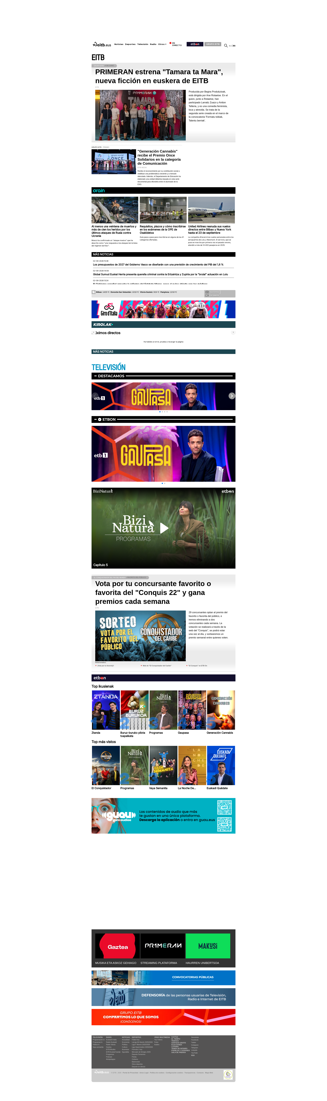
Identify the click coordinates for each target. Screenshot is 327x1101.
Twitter (193, 1042)
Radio (153, 44)
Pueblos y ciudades (180, 1050)
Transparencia (189, 1073)
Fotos (156, 1042)
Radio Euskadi (111, 1042)
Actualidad (126, 1040)
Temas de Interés (179, 1048)
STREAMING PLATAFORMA (159, 962)
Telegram (194, 1048)
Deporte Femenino (138, 1054)
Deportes (130, 44)
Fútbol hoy (135, 1040)
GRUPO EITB (213, 44)
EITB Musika (110, 1049)
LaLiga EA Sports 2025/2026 (142, 1042)
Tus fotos (212, 292)
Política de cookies (157, 1073)
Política (124, 1044)
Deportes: (136, 1037)
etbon (109, 419)
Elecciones (176, 1045)
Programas (110, 1054)
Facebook (194, 1040)
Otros (161, 44)
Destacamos (111, 376)
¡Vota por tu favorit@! (105, 666)
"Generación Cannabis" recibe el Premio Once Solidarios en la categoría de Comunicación (159, 157)
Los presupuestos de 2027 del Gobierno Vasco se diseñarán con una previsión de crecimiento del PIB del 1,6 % (158, 264)
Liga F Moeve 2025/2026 (141, 1044)
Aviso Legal (144, 1073)
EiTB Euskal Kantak (113, 1052)
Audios (156, 1044)
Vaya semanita (98, 1047)
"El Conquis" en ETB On (197, 666)
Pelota (134, 1057)
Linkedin (194, 1050)
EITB (98, 57)
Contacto (200, 1073)
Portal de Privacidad (130, 1073)
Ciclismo (135, 1059)
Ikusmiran (125, 1049)
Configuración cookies (174, 1073)
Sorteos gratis (178, 1043)
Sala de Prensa (178, 1052)
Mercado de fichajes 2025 (141, 1052)
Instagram (195, 1045)
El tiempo (175, 1039)
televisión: (98, 1037)
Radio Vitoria (110, 1044)
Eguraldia (125, 1052)
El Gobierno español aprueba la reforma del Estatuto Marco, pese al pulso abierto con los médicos (150, 284)
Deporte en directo (138, 1067)
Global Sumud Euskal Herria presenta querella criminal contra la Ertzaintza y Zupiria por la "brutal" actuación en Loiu (160, 274)
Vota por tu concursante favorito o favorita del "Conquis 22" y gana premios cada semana (153, 592)
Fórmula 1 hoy (137, 1049)
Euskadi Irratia (111, 1040)
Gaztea (108, 1047)
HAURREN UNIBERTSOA (202, 962)
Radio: (109, 1037)
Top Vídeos (158, 1040)
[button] (160, 411)
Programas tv (97, 1042)
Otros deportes (137, 1064)
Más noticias (103, 254)
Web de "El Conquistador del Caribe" (157, 666)
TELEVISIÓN (108, 367)
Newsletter (195, 1037)
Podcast (109, 1057)
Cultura (124, 1047)
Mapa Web (209, 1073)
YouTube (194, 1053)
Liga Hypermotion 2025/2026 (142, 1047)
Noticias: (126, 1037)
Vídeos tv (96, 1044)
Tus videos (212, 295)
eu (230, 46)
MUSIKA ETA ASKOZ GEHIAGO (115, 962)
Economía (125, 1042)
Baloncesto (136, 1062)
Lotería (174, 1046)
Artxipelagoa (110, 1059)
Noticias (118, 44)
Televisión (142, 44)
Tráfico (175, 1041)
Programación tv (99, 1040)
